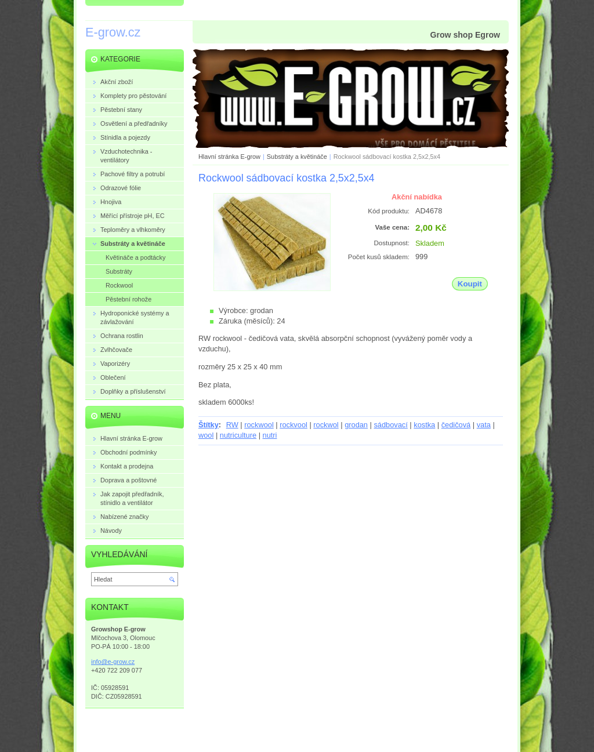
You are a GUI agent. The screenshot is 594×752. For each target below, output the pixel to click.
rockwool (259, 424)
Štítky (208, 424)
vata (484, 424)
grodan (356, 424)
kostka (424, 424)
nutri (270, 435)
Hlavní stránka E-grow (229, 156)
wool (205, 435)
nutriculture (238, 435)
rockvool (293, 424)
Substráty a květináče (297, 156)
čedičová (456, 424)
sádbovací (390, 424)
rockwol (325, 424)
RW (232, 424)
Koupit (470, 283)
